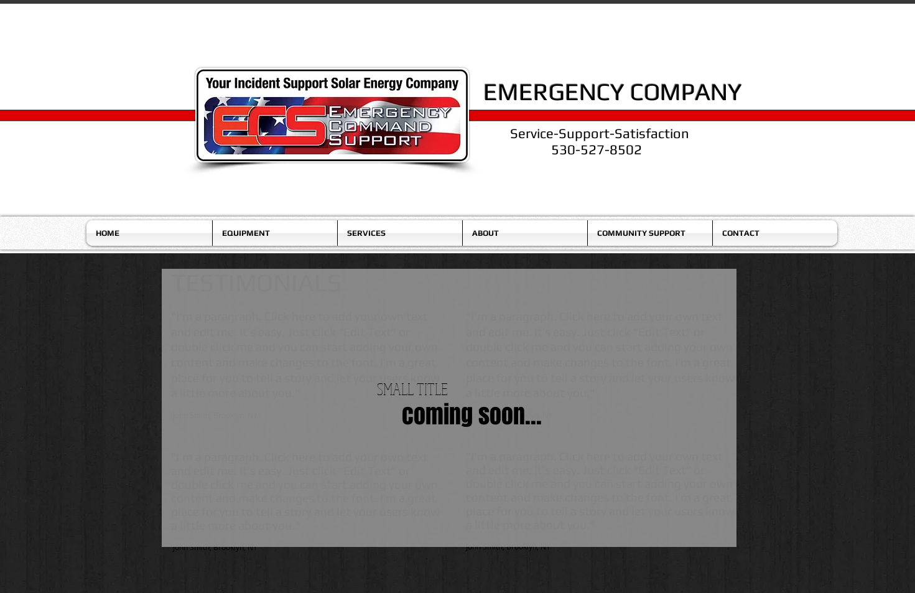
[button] (275, 233)
